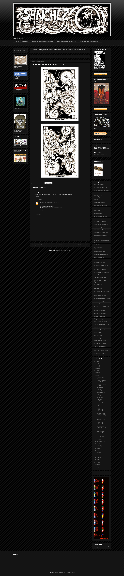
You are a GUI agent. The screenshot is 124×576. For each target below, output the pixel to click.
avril (98, 452)
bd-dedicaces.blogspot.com (101, 202)
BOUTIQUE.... (18, 44)
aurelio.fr (96, 199)
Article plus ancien (83, 245)
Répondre (37, 196)
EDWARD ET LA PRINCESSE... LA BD (90, 41)
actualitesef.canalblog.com (100, 187)
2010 (96, 464)
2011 (96, 462)
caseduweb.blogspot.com (100, 219)
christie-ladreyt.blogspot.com (101, 224)
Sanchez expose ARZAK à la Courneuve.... (101, 432)
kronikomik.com (98, 275)
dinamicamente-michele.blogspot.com (99, 248)
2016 (96, 366)
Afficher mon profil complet (100, 154)
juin (98, 448)
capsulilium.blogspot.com (100, 216)
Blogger (73, 572)
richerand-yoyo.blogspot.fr (100, 321)
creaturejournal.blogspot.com (101, 229)
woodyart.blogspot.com (100, 343)
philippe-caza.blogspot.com (101, 319)
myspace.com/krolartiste (100, 310)
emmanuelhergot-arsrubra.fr (101, 254)
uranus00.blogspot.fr (99, 338)
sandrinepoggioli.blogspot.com (101, 324)
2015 (96, 368)
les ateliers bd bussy (19, 50)
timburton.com (97, 332)
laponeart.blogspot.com (100, 277)
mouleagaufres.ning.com (100, 303)
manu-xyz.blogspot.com (100, 295)
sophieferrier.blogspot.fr (100, 329)
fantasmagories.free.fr (99, 257)
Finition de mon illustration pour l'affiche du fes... (101, 380)
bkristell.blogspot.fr (98, 213)
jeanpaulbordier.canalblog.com (101, 272)
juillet (98, 446)
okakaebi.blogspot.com (100, 313)
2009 (96, 467)
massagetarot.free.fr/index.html (102, 298)
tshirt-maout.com (98, 335)
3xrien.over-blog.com (99, 184)
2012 (96, 375)
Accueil (17, 41)
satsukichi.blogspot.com (100, 327)
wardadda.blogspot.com (100, 340)
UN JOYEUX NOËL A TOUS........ (100, 399)
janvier (99, 459)
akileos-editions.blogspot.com (101, 190)
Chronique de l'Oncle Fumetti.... (100, 389)
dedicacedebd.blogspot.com (101, 235)
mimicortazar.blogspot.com (101, 301)
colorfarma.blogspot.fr (99, 227)
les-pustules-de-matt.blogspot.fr (98, 285)
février (98, 457)
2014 (96, 370)
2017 (96, 363)
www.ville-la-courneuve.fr (100, 346)
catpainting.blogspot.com (100, 221)
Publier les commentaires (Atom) (63, 250)
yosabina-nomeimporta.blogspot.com (101, 349)
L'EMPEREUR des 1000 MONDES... (66, 41)
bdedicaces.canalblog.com (100, 205)
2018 (96, 361)
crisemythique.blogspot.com (101, 232)
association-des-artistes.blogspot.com (99, 196)
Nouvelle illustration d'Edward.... (100, 409)
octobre (99, 439)
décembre (99, 377)
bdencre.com (97, 208)
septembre (100, 441)
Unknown (42, 202)
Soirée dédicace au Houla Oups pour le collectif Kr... (101, 415)
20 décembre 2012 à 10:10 (53, 202)
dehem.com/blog (98, 238)
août (98, 443)
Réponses (39, 199)
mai (98, 450)
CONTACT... (29, 44)
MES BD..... (25, 41)
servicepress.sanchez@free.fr (38, 51)
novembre (99, 436)
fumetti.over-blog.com (99, 260)
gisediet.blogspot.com (99, 262)
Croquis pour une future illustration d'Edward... (101, 421)
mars (98, 455)
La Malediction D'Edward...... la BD (101, 427)
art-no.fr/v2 (96, 193)
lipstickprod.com (98, 288)
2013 (96, 372)
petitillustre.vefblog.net (99, 316)
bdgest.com (97, 210)
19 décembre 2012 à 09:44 (47, 192)
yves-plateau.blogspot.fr (100, 353)
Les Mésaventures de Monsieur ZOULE (42, 41)
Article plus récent (36, 245)
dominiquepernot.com (99, 251)
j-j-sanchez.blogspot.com (100, 269)
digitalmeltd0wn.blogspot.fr (100, 245)
